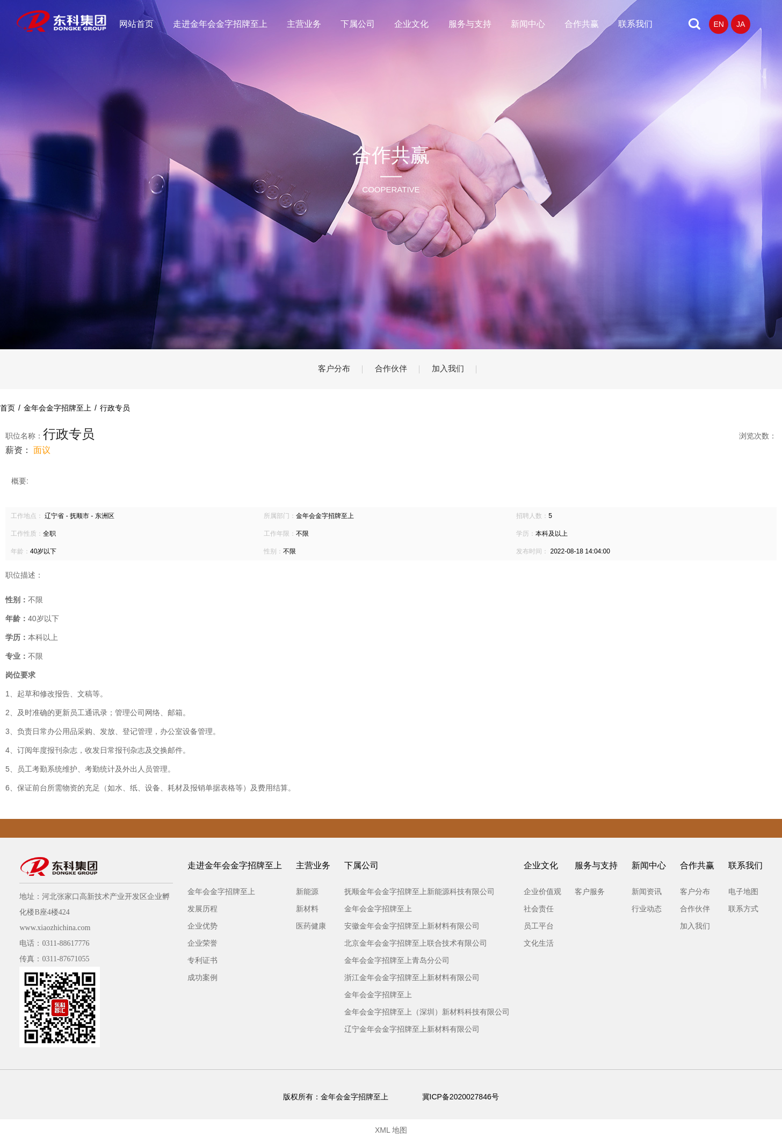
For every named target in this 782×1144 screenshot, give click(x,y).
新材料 (307, 912)
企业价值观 (542, 894)
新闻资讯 (647, 894)
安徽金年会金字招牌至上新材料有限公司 (412, 929)
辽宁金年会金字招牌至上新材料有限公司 (412, 1032)
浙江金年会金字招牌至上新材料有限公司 (412, 980)
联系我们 (635, 23)
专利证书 (202, 963)
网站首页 (136, 23)
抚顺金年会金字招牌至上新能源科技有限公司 (419, 894)
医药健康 (311, 929)
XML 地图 (391, 1133)
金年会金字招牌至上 (221, 894)
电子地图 (743, 894)
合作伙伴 (391, 370)
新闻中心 (528, 23)
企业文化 (411, 23)
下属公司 (358, 23)
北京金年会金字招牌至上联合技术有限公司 (415, 946)
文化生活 (539, 946)
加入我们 (455, 370)
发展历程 (202, 912)
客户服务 (590, 894)
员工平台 (539, 929)
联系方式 (743, 912)
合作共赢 (581, 23)
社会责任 (539, 912)
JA (740, 24)
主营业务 (304, 23)
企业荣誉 (202, 946)
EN (718, 24)
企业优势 (202, 929)
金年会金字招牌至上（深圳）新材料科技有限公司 (427, 1015)
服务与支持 (469, 23)
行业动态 (647, 912)
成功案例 (202, 980)
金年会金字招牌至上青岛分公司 (397, 963)
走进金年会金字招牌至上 (220, 23)
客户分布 (326, 370)
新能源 (307, 894)
